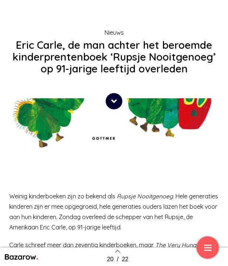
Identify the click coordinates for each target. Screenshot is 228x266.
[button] (114, 101)
